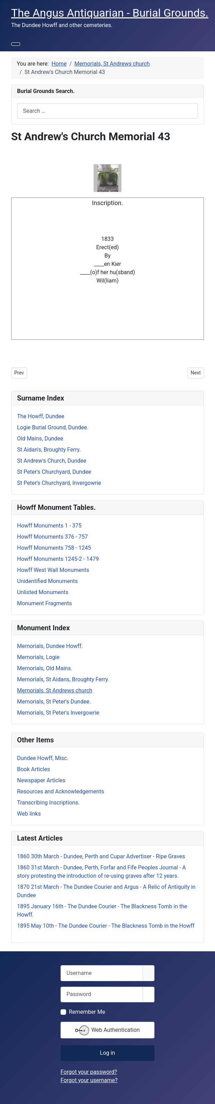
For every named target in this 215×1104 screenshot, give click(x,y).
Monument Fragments (44, 603)
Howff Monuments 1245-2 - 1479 (58, 559)
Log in (107, 1053)
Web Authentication (107, 1030)
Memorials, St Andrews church (54, 690)
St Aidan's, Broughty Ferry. (49, 449)
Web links (29, 813)
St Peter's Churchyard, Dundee (54, 472)
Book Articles (33, 769)
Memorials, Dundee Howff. (50, 646)
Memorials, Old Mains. (44, 668)
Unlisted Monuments (43, 592)
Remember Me (87, 1012)
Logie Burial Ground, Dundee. (52, 427)
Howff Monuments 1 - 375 (49, 525)
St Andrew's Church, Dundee (51, 460)
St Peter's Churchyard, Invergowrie (59, 483)
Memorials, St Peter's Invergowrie (58, 712)
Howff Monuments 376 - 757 (52, 536)
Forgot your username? (89, 1080)
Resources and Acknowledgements (60, 791)
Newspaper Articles (41, 780)
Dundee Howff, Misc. (43, 758)
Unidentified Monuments (47, 581)
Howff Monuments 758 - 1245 (54, 548)
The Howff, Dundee (40, 416)
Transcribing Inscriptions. (48, 802)
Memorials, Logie (38, 657)
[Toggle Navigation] (15, 44)
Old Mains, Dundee (40, 438)
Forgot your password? (89, 1072)
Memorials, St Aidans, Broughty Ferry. (63, 679)
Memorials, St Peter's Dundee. (54, 701)
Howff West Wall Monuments (53, 570)
